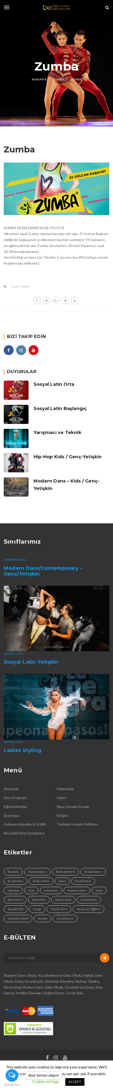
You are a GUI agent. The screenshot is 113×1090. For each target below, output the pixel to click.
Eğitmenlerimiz (15, 806)
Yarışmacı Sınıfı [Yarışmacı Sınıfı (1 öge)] (18, 918)
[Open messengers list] (12, 1075)
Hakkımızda (65, 789)
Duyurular (11, 815)
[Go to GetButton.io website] (12, 1085)
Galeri (61, 798)
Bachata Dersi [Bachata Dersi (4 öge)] (65, 871)
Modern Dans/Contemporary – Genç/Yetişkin (43, 571)
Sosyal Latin (13, 653)
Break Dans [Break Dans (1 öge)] (15, 881)
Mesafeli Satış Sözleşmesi (24, 833)
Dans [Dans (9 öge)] (62, 881)
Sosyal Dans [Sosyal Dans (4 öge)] (89, 899)
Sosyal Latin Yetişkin (31, 662)
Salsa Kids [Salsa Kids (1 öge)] (39, 899)
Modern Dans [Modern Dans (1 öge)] (77, 890)
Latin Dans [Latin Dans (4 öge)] (51, 890)
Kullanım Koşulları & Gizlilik (25, 824)
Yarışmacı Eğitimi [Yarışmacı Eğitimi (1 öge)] (88, 909)
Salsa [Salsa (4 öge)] (99, 890)
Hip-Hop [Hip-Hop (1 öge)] (13, 890)
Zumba (24, 286)
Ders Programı (15, 798)
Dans (14, 286)
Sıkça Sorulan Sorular (73, 806)
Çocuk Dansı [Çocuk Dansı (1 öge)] (65, 918)
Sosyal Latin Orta (54, 384)
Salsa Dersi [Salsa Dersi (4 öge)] (15, 899)
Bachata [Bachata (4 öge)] (13, 871)
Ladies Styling (22, 750)
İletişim (62, 815)
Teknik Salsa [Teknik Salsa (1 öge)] (59, 909)
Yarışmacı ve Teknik (57, 432)
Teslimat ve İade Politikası (77, 824)
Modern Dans (14, 559)
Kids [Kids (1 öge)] (31, 890)
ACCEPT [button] (74, 1082)
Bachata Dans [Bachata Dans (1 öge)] (37, 871)
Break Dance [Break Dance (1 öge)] (93, 871)
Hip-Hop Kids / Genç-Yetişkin (68, 457)
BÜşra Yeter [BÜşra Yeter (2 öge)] (41, 881)
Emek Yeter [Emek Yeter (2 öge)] (83, 881)
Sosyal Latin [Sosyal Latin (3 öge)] (16, 909)
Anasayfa (11, 789)
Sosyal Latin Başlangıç (60, 408)
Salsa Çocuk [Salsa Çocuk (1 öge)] (63, 899)
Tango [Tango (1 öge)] (37, 909)
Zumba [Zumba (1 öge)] (42, 918)
